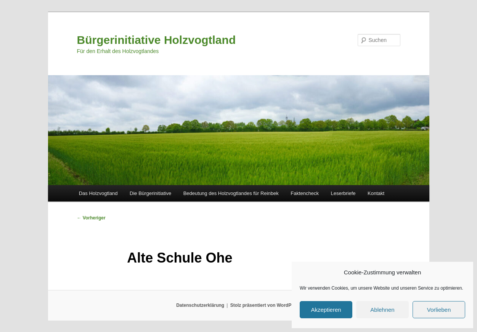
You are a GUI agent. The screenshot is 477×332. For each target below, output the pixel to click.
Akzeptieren (326, 309)
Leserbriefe (343, 193)
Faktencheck (305, 193)
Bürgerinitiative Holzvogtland (156, 40)
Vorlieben (439, 309)
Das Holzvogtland (98, 193)
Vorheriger (91, 218)
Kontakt (376, 193)
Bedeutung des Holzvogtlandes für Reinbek (231, 193)
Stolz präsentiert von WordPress (265, 305)
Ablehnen (382, 309)
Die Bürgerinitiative (150, 193)
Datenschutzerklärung (200, 305)
